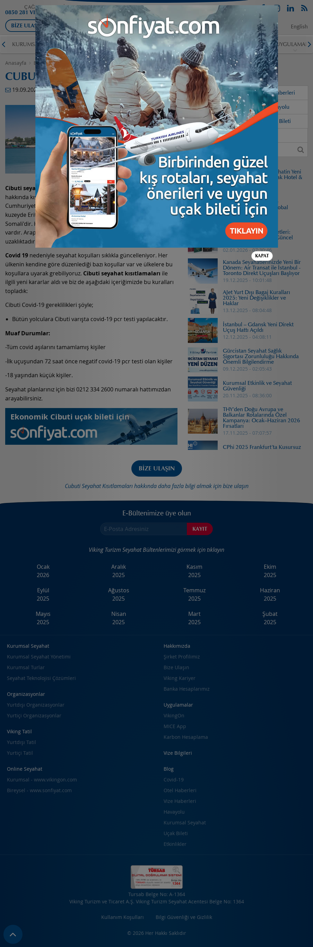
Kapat (262, 195)
